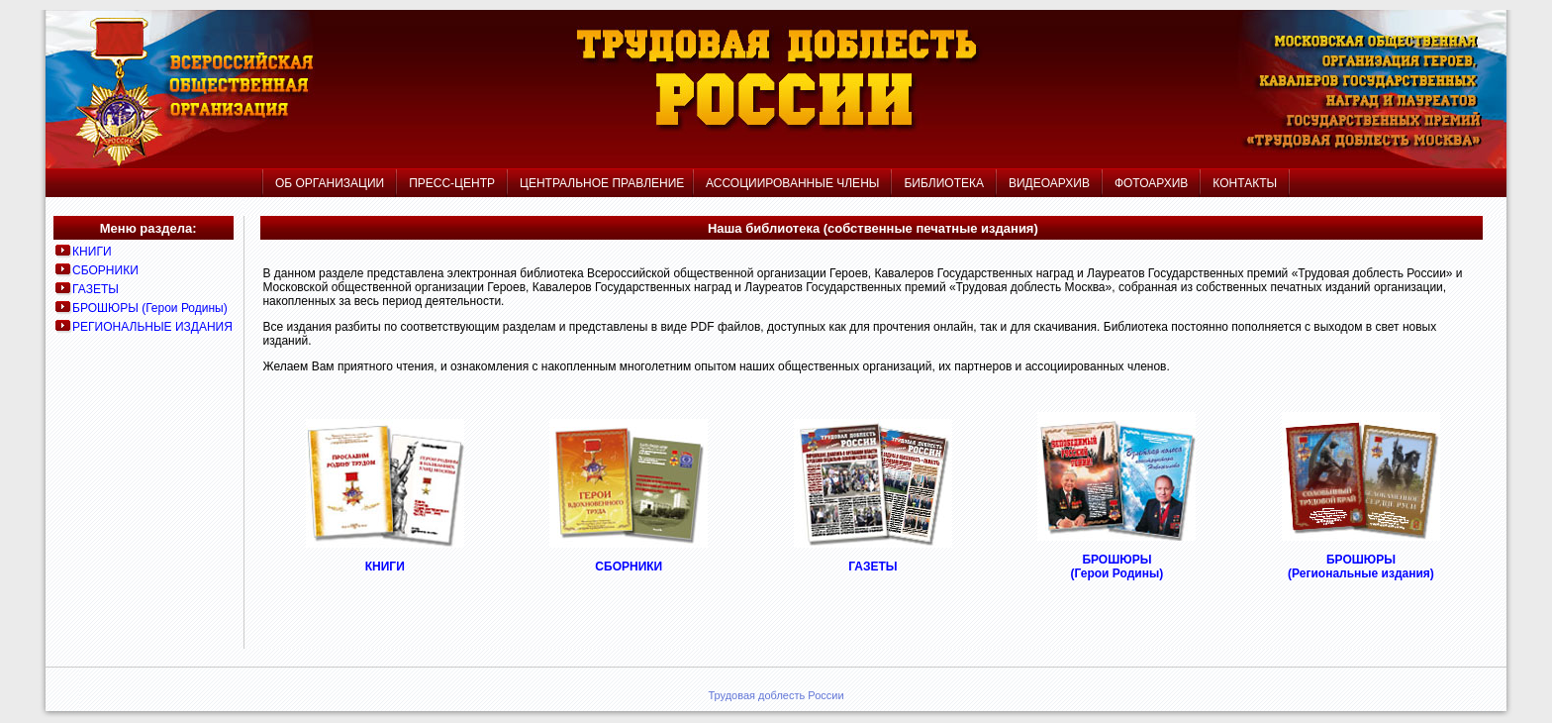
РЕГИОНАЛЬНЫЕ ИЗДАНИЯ (152, 327)
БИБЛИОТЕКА (944, 183)
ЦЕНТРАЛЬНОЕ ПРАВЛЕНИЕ (600, 183)
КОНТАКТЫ (1245, 183)
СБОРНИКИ (105, 270)
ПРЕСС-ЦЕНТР (452, 183)
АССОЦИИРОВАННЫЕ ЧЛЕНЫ (792, 183)
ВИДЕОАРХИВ (1049, 183)
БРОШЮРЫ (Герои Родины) (150, 308)
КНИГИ (91, 251)
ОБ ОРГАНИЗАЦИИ (329, 183)
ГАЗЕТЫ (95, 289)
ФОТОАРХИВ (1151, 183)
